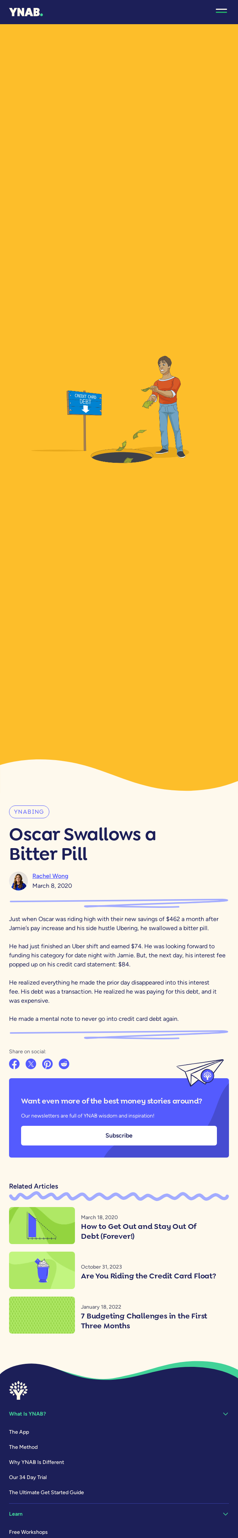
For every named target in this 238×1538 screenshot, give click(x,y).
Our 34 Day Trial (28, 1477)
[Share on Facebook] (15, 1065)
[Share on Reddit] (65, 1065)
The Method (23, 1447)
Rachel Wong (50, 876)
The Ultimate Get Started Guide (46, 1492)
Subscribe (119, 1135)
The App (19, 1432)
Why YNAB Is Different (36, 1462)
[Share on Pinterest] (48, 1065)
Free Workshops (28, 1532)
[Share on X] (32, 1065)
